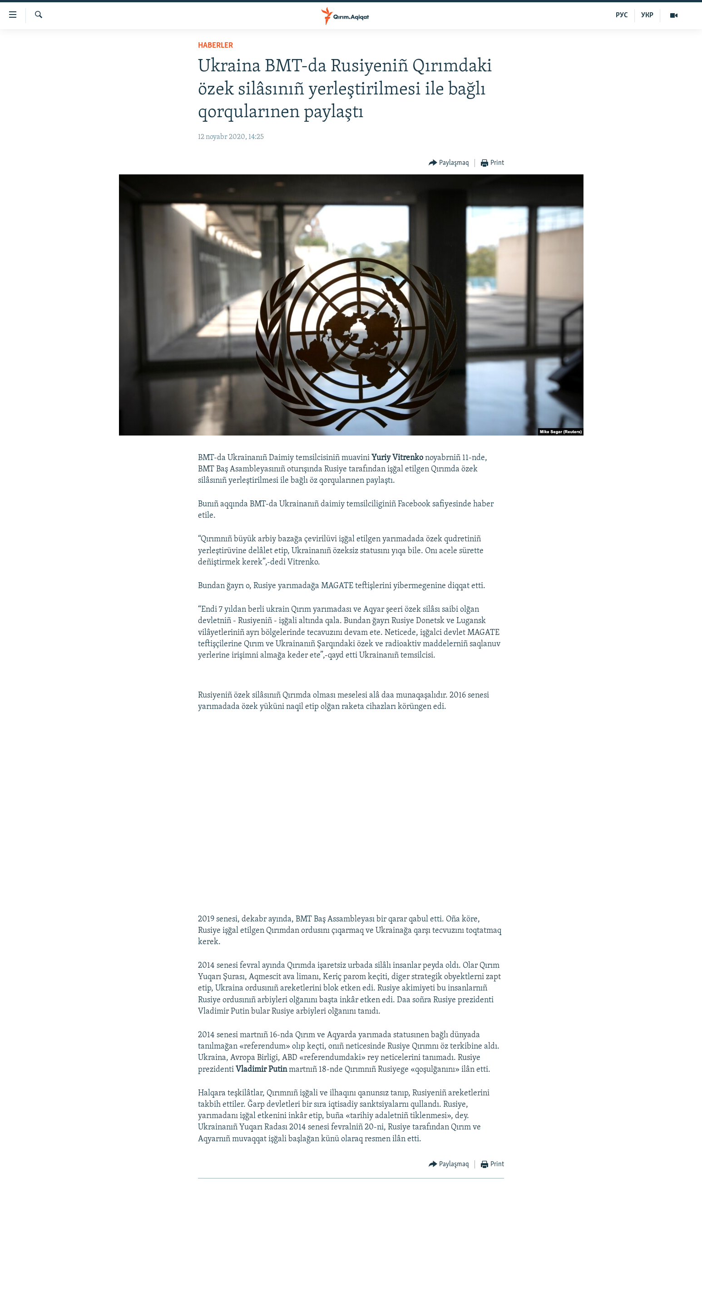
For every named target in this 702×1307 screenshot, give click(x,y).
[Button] (449, 163)
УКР (647, 15)
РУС (622, 15)
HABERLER (215, 45)
